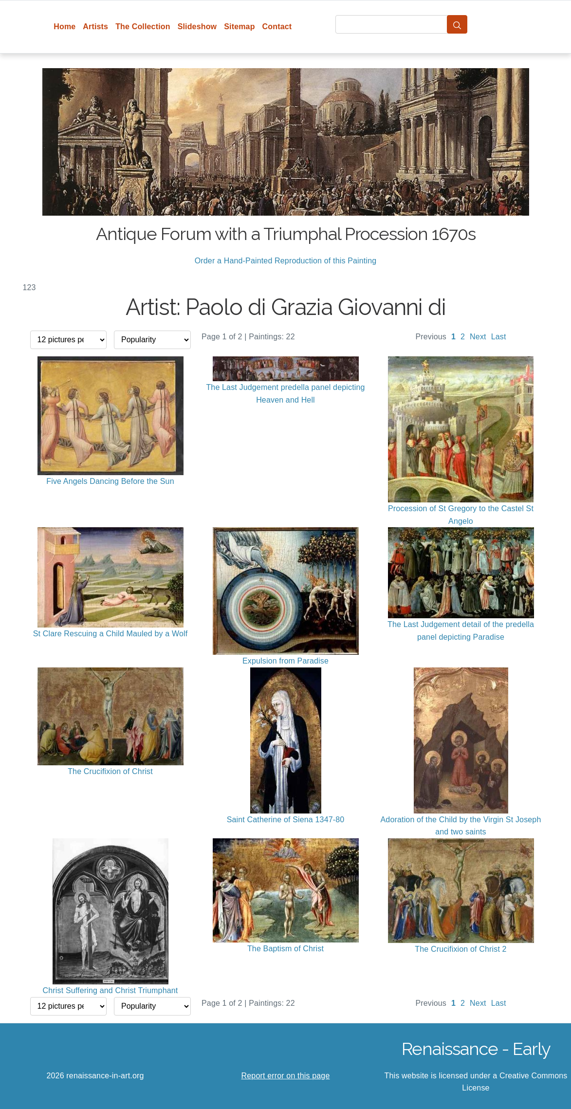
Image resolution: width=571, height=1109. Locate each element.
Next (478, 337)
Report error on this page (285, 1076)
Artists (95, 26)
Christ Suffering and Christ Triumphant (110, 990)
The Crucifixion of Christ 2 (460, 949)
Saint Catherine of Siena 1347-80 (286, 819)
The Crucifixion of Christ (110, 771)
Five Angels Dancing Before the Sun (110, 481)
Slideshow (197, 26)
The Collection (142, 26)
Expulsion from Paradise (285, 661)
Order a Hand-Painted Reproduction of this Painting (286, 261)
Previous (430, 337)
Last (498, 337)
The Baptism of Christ (285, 948)
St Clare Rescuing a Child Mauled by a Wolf (110, 633)
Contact (277, 26)
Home (64, 26)
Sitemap (239, 26)
